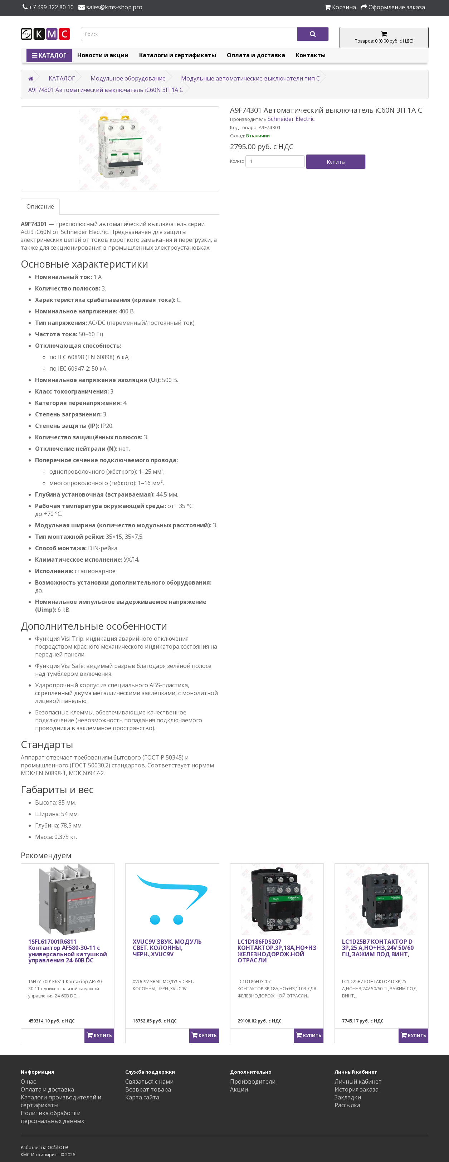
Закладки (348, 1097)
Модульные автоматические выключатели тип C (250, 78)
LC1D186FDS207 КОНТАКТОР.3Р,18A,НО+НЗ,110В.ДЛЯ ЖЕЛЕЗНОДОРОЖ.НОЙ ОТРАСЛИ (292, 951)
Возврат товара (148, 1089)
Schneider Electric (291, 119)
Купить (336, 161)
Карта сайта (142, 1097)
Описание (40, 206)
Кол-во (237, 161)
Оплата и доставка (256, 55)
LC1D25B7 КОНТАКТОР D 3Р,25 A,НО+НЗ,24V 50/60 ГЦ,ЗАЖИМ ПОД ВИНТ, (378, 948)
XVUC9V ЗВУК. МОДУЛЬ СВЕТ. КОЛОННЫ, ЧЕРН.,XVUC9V (167, 948)
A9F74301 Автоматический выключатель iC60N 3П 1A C (105, 90)
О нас (28, 1081)
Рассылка (347, 1105)
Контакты (311, 55)
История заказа (357, 1089)
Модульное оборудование (128, 78)
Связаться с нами (149, 1081)
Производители (252, 1081)
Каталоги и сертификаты (177, 55)
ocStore (58, 1147)
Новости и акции (102, 55)
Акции (239, 1089)
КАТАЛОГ (49, 55)
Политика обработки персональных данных (52, 1117)
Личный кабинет (358, 1081)
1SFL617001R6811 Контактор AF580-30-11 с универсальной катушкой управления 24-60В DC (67, 951)
